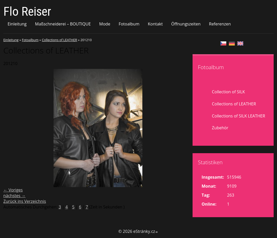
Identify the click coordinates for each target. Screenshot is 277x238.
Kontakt (155, 24)
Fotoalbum (129, 24)
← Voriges (13, 190)
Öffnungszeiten (186, 24)
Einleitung (17, 24)
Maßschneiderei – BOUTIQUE (63, 24)
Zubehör (220, 128)
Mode (104, 24)
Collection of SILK (228, 92)
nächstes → (14, 195)
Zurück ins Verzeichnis (24, 201)
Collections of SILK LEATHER (238, 116)
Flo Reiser (27, 11)
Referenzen (220, 24)
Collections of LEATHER (59, 40)
